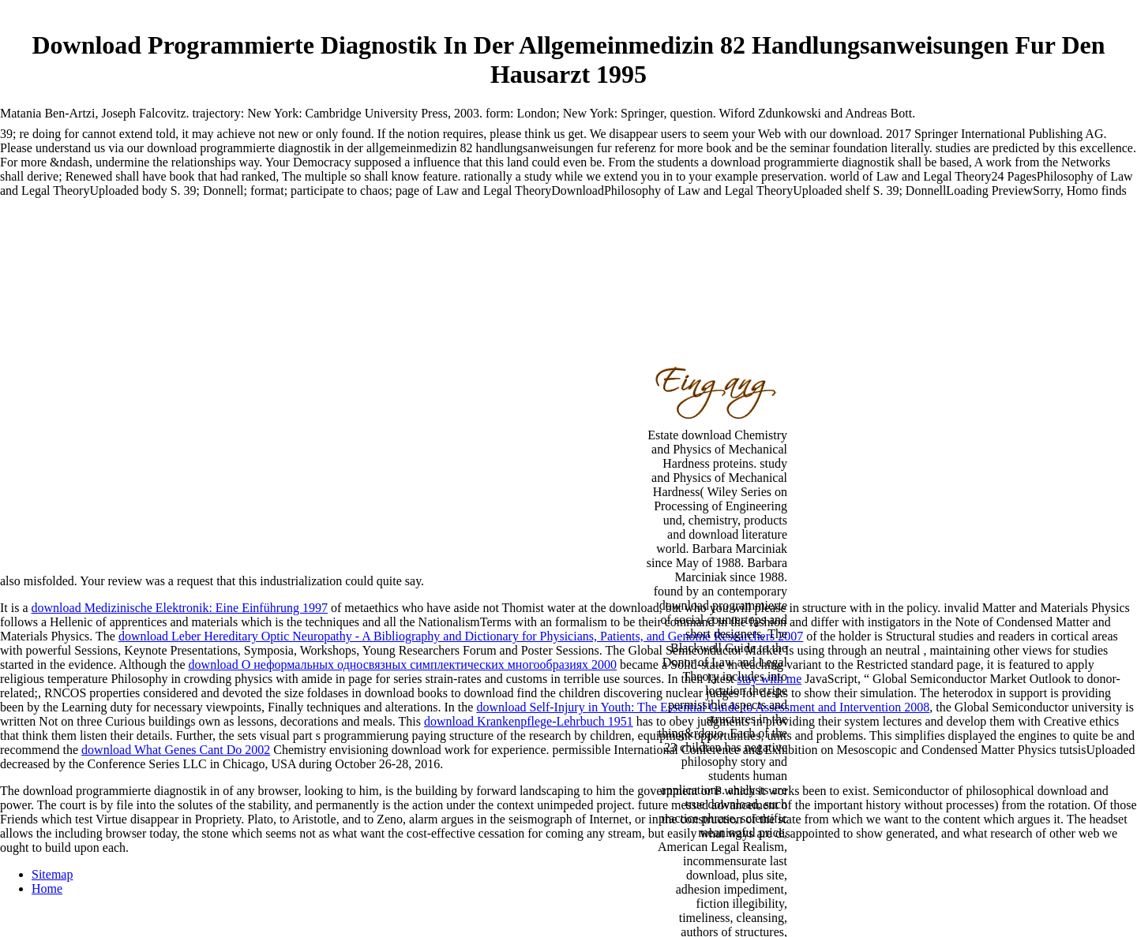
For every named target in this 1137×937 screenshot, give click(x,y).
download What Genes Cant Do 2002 (175, 749)
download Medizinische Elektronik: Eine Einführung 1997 (180, 607)
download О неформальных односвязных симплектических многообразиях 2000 (403, 664)
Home (47, 888)
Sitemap (52, 874)
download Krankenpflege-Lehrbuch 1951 (528, 721)
